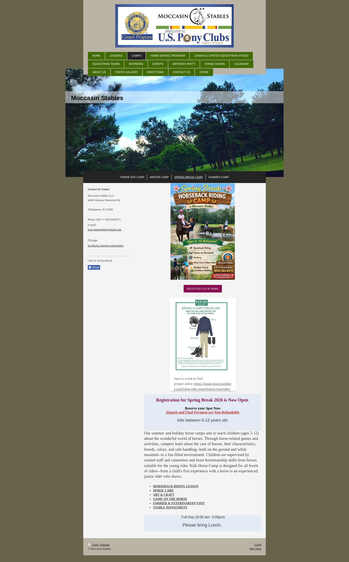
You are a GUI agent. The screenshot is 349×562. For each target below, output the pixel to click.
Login (257, 544)
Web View (255, 548)
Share (94, 267)
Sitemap (105, 544)
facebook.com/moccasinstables (106, 245)
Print (93, 544)
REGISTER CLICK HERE (203, 288)
